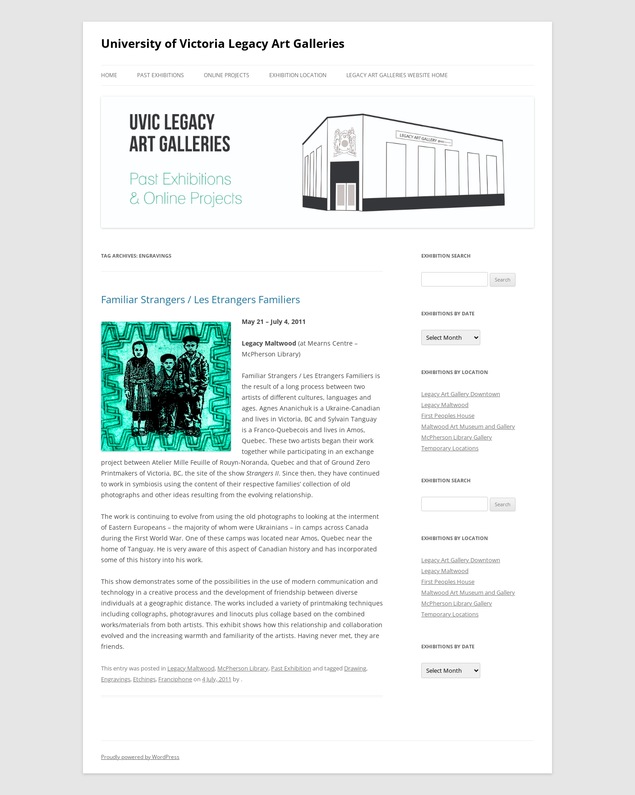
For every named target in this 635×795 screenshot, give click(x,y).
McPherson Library (242, 668)
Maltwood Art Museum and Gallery (468, 426)
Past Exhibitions (160, 75)
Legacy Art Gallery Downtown (460, 394)
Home (109, 75)
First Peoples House (447, 415)
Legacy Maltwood (191, 668)
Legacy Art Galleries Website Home (397, 75)
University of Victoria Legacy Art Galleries (223, 43)
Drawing (355, 668)
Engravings (115, 679)
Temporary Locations (450, 448)
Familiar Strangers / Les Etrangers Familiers (200, 299)
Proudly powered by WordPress (140, 757)
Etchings (144, 679)
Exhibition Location (298, 75)
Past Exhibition (291, 668)
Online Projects (226, 75)
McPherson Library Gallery (456, 437)
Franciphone (175, 679)
